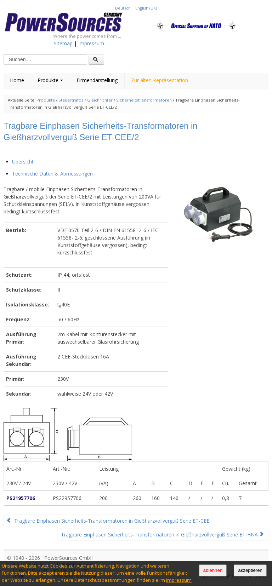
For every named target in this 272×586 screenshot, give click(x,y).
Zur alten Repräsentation (159, 80)
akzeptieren (250, 570)
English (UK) (146, 8)
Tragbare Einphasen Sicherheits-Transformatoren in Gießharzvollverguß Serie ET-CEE (107, 520)
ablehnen (213, 570)
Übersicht (23, 161)
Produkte (50, 80)
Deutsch (123, 8)
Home (17, 80)
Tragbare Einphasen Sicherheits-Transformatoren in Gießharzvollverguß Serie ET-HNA (162, 534)
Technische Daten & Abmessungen (52, 173)
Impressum (179, 580)
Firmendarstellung (97, 80)
